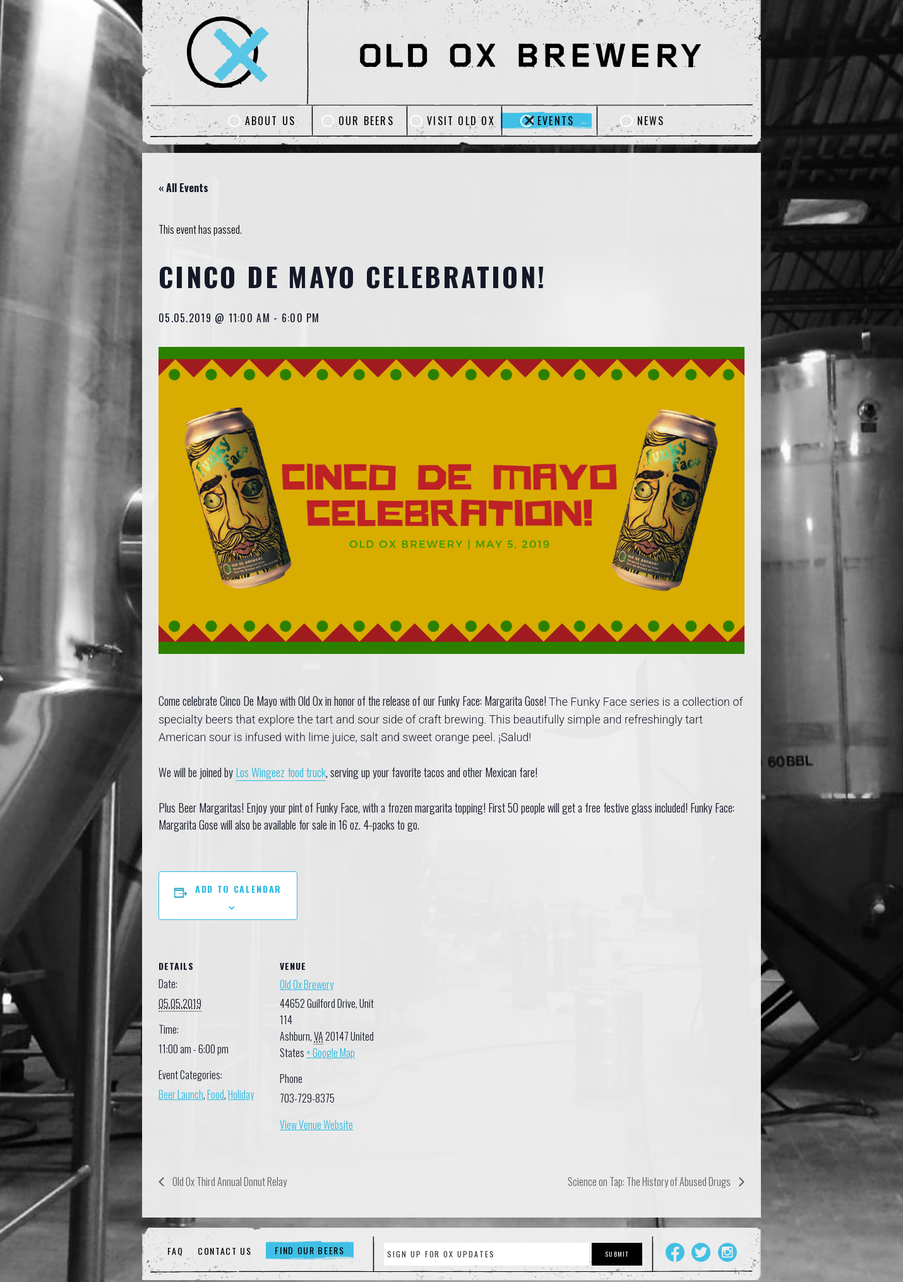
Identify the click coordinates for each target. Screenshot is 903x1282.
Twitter (700, 1252)
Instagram (727, 1252)
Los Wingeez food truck (281, 772)
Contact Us (225, 1250)
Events (555, 120)
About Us (270, 120)
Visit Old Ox (461, 120)
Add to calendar (238, 888)
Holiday (241, 1094)
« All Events (183, 187)
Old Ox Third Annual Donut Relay (228, 1181)
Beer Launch (180, 1094)
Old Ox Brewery (306, 984)
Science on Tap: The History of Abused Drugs (650, 1181)
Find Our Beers (310, 1250)
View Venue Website (316, 1124)
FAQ (175, 1250)
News (651, 120)
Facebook (675, 1252)
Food (215, 1094)
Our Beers (366, 120)
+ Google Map (330, 1052)
